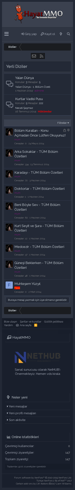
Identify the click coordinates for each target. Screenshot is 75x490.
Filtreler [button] (62, 122)
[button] (6, 34)
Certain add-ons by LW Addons (44, 483)
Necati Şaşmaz (24, 107)
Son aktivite (17, 420)
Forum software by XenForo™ (43, 477)
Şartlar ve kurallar (30, 321)
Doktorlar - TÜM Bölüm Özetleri (39, 189)
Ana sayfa (25, 325)
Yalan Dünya (24, 78)
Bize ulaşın (10, 321)
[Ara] (68, 34)
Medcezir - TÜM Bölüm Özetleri (39, 247)
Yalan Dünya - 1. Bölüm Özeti (32, 86)
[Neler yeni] (61, 34)
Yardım (8, 325)
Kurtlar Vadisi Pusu (29, 99)
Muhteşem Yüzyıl (27, 284)
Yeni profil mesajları (22, 413)
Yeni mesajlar (18, 406)
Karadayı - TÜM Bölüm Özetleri (38, 172)
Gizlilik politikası (53, 321)
